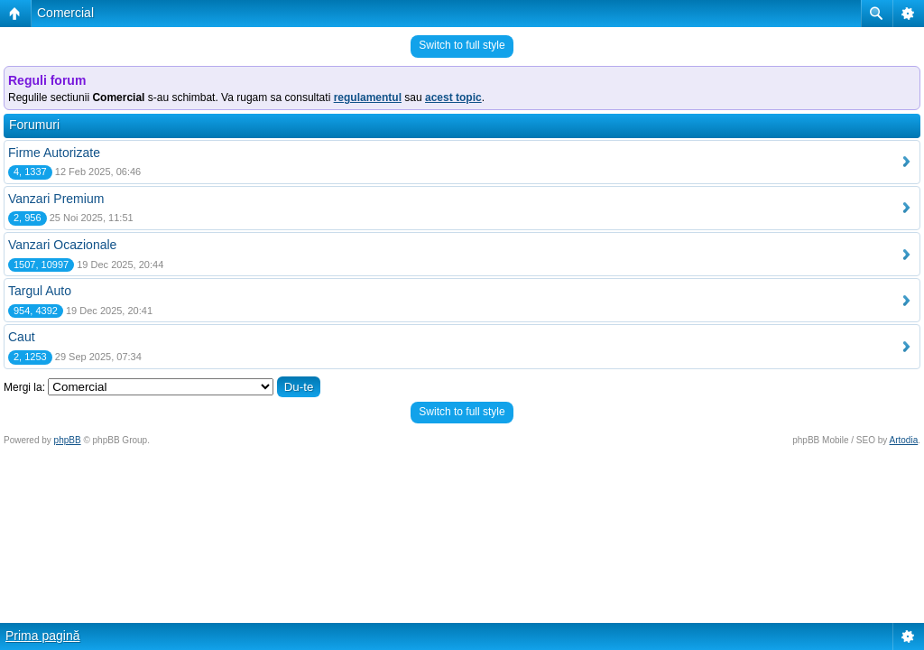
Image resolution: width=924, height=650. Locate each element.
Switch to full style (461, 45)
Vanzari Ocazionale (62, 244)
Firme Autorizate (54, 152)
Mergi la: (24, 387)
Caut (21, 337)
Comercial (65, 12)
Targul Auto (39, 290)
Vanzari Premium (56, 198)
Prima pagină (42, 635)
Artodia (904, 440)
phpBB (67, 440)
